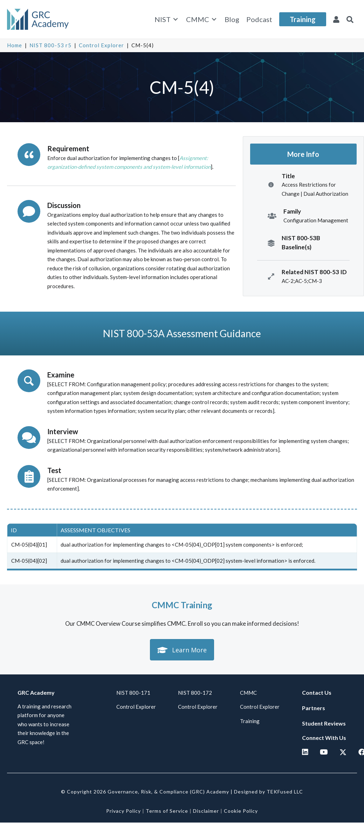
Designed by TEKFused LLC (268, 792)
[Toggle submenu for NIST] (175, 19)
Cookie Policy (241, 811)
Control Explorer (101, 45)
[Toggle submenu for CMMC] (214, 19)
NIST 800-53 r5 (50, 45)
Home (14, 45)
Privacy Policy (123, 811)
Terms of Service (167, 811)
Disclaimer (206, 811)
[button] (350, 19)
